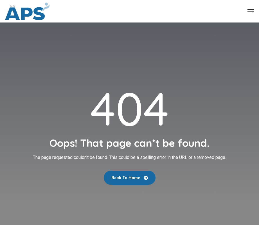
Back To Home (129, 177)
